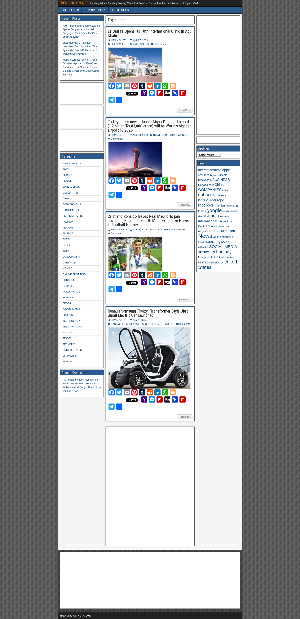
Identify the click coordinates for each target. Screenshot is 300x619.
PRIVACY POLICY (95, 10)
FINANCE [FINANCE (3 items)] (232, 205)
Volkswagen (69, 355)
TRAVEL (157, 135)
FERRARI (68, 227)
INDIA (66, 251)
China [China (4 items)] (219, 185)
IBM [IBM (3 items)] (206, 216)
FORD (66, 239)
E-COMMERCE (71, 210)
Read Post (184, 110)
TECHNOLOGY (150, 323)
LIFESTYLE (117, 44)
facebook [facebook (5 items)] (206, 205)
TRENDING (131, 44)
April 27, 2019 (140, 40)
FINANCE (68, 233)
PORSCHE (69, 280)
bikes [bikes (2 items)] (216, 175)
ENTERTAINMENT (73, 216)
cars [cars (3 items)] (211, 184)
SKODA (67, 303)
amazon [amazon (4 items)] (215, 170)
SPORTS (157, 229)
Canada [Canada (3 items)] (203, 184)
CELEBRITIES (71, 192)
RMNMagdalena (72, 379)
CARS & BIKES (119, 323)
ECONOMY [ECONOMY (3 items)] (205, 200)
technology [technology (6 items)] (221, 251)
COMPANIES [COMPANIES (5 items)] (210, 189)
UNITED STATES (72, 349)
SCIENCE (68, 297)
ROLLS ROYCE (71, 291)
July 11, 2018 (139, 229)
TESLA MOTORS (72, 326)
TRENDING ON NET (73, 3)
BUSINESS (69, 181)
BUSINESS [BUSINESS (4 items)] (221, 180)
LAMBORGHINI (71, 256)
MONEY (67, 268)
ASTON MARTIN (72, 163)
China (66, 198)
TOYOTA (68, 332)
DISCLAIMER (71, 10)
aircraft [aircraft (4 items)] (203, 170)
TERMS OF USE (121, 10)
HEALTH (67, 245)
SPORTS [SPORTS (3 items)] (204, 252)
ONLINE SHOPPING (74, 274)
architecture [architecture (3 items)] (205, 175)
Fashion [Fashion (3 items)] (220, 205)
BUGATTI (68, 175)
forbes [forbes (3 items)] (202, 211)
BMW (66, 169)
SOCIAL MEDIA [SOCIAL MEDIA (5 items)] (223, 246)
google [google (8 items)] (214, 210)
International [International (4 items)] (207, 221)
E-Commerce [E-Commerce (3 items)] (218, 195)
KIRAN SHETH (119, 40)
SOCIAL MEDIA (71, 309)
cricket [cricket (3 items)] (226, 190)
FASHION (68, 221)
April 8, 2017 (139, 320)
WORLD (144, 44)
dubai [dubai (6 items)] (203, 194)
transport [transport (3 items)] (203, 257)
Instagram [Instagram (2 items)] (224, 217)
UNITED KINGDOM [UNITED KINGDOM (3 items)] (210, 262)
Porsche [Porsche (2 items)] (202, 242)
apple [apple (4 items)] (226, 170)
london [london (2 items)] (221, 226)
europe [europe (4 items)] (218, 200)
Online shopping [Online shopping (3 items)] (223, 236)
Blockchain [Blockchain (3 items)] (205, 179)
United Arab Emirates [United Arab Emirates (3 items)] (223, 257)
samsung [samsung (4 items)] (213, 242)
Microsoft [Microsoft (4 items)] (228, 231)
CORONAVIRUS (72, 204)
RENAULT (134, 323)
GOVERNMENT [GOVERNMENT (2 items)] (230, 211)
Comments (160, 44)
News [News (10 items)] (205, 236)
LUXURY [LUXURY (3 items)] (214, 231)
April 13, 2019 (140, 135)
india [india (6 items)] (214, 215)
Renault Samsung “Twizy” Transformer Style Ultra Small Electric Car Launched (148, 313)
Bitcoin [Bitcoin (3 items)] (223, 175)
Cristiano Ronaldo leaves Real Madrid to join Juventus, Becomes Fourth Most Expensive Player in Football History (148, 220)
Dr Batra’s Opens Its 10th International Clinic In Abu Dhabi (149, 33)
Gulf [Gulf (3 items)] (200, 216)
